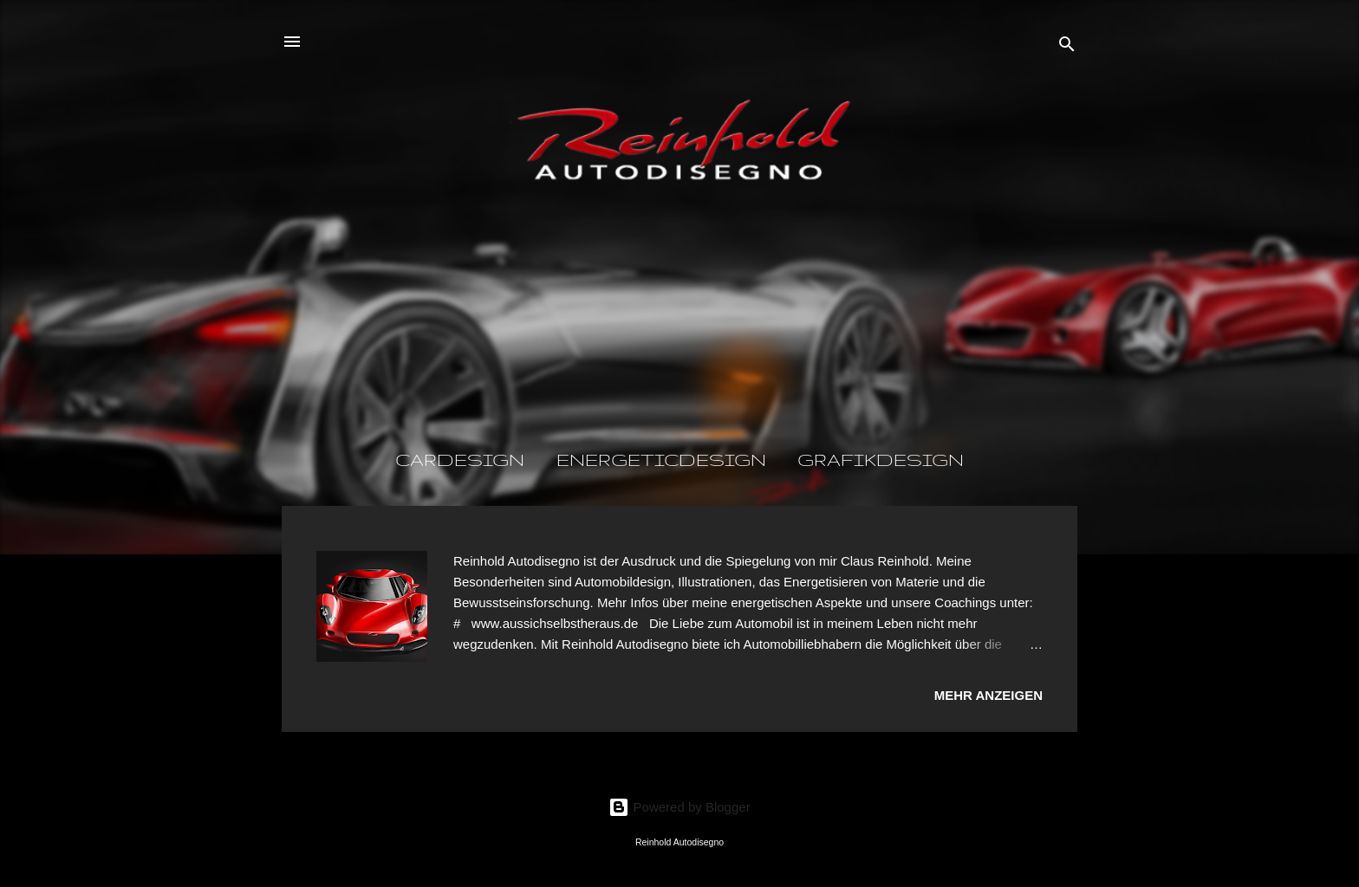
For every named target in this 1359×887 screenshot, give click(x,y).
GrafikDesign (880, 459)
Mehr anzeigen (988, 695)
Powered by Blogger (679, 807)
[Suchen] (1067, 47)
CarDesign (459, 459)
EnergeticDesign (661, 459)
